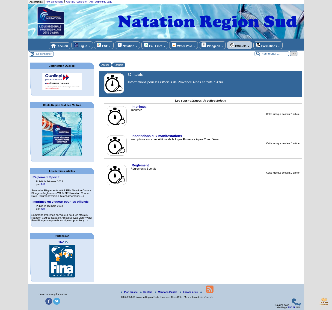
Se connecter (43, 53)
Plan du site (129, 292)
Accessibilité (36, 2)
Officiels (239, 45)
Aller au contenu (54, 1)
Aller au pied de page (100, 1)
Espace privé (189, 292)
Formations (268, 45)
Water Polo (183, 45)
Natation (127, 45)
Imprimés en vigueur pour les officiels (61, 201)
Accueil (59, 46)
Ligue (82, 45)
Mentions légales (166, 292)
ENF (104, 45)
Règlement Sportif (46, 177)
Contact (146, 292)
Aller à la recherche (76, 1)
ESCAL (292, 307)
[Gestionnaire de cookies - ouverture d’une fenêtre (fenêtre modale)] (324, 302)
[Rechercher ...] (272, 53)
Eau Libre (155, 45)
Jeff (43, 184)
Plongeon (212, 45)
